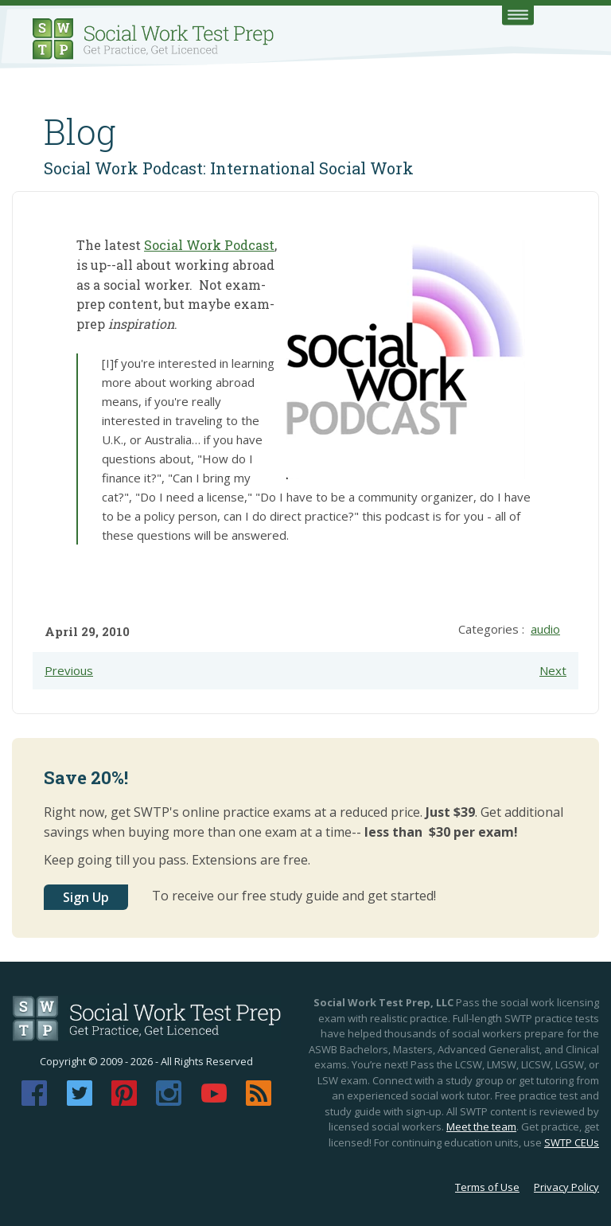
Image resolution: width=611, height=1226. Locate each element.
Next (552, 670)
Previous (69, 670)
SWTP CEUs (571, 1142)
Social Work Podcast (209, 244)
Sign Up (86, 897)
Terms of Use (487, 1187)
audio (545, 629)
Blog (80, 131)
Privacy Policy (566, 1187)
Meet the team (481, 1126)
